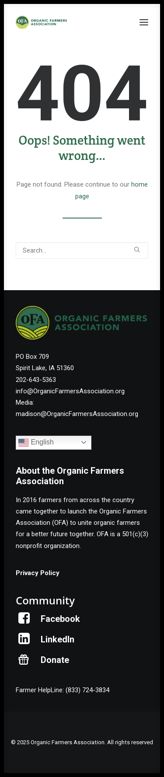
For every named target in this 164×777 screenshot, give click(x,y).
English (36, 442)
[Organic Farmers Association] (41, 22)
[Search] (82, 250)
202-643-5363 (36, 380)
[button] (144, 22)
